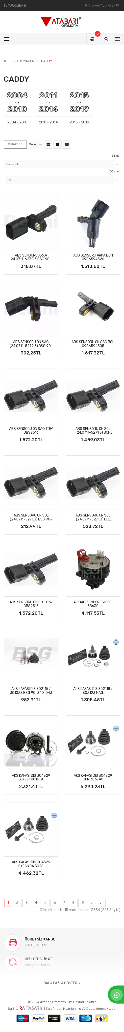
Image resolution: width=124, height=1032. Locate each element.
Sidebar (15, 144)
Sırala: (115, 155)
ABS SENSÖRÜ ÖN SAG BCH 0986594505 (93, 344)
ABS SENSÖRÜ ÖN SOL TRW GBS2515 (31, 604)
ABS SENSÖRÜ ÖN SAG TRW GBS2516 (31, 431)
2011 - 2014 (48, 122)
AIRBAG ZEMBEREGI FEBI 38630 (93, 604)
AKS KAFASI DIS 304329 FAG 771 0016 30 (31, 777)
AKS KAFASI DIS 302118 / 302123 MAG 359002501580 (93, 691)
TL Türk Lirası (16, 5)
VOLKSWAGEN (23, 61)
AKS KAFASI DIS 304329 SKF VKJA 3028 (31, 864)
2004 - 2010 (17, 122)
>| (101, 903)
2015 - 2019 (79, 122)
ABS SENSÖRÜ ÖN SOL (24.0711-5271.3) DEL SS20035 (92, 517)
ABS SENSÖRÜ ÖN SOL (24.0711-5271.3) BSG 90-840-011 (31, 517)
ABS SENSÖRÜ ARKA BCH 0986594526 (93, 257)
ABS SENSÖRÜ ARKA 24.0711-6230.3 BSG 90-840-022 (31, 257)
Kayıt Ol (113, 5)
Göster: (115, 171)
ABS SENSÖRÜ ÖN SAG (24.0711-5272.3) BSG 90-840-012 (31, 344)
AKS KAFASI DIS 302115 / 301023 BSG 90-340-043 (31, 691)
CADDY (46, 61)
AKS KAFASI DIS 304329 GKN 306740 (93, 777)
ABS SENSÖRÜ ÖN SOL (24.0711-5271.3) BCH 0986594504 (92, 431)
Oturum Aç (96, 5)
